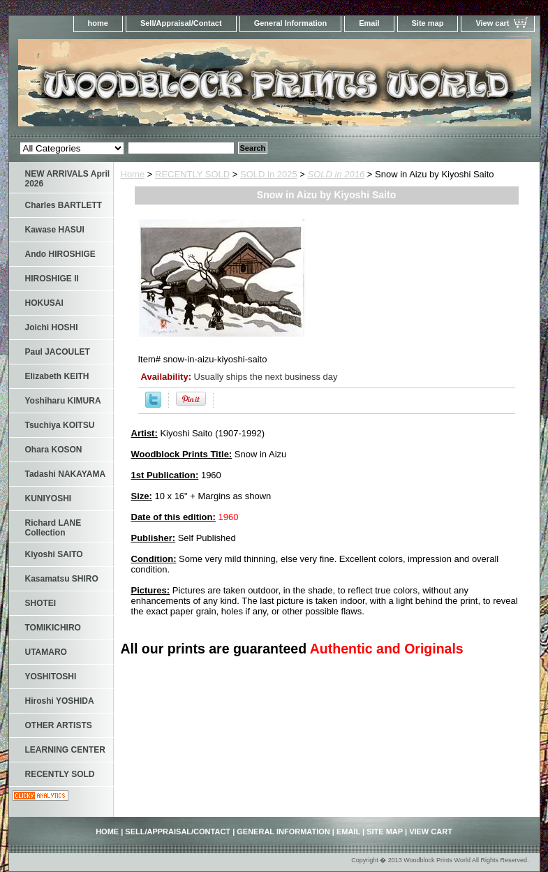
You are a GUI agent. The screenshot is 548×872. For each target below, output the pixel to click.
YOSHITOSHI (51, 676)
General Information (290, 23)
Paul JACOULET (57, 352)
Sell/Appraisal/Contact (181, 23)
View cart (492, 23)
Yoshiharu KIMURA (63, 401)
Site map (428, 23)
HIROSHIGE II (52, 278)
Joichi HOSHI (51, 327)
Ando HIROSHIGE (60, 254)
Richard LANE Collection (53, 528)
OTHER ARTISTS (58, 725)
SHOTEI (41, 603)
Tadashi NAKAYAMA (65, 474)
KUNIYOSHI (48, 498)
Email (369, 23)
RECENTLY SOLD (192, 174)
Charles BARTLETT (64, 205)
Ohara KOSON (53, 450)
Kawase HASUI (54, 230)
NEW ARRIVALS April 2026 (67, 179)
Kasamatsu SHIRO (61, 579)
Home (133, 174)
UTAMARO (46, 652)
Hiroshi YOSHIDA (59, 701)
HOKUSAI (44, 303)
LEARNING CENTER (65, 750)
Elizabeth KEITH (57, 376)
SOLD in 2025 (268, 174)
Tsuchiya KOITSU (60, 425)
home (98, 23)
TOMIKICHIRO (53, 628)
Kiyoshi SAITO (54, 554)
